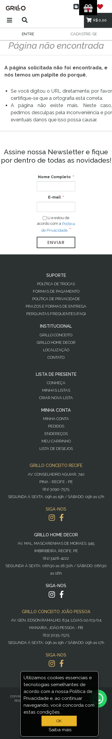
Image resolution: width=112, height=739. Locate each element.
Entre (28, 34)
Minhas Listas (56, 390)
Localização (56, 350)
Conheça (56, 383)
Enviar (56, 242)
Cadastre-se (84, 34)
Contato (56, 357)
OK (59, 721)
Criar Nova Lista (56, 398)
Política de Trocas (56, 284)
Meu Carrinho (56, 441)
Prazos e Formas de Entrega (56, 306)
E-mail (54, 197)
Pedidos (56, 426)
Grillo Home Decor (56, 342)
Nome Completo (54, 177)
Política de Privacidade (56, 299)
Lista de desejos (56, 448)
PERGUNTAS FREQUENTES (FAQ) (56, 314)
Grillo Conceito (56, 335)
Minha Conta (56, 418)
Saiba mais (60, 729)
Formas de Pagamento (56, 291)
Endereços (56, 433)
